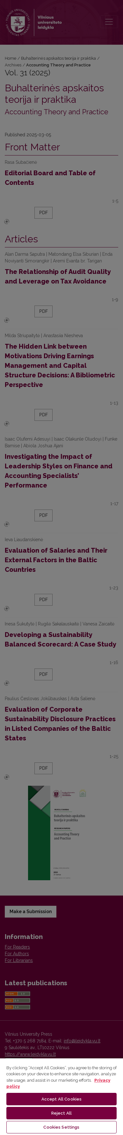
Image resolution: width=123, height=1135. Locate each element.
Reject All (61, 1113)
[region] (61, 1096)
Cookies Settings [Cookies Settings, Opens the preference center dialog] (61, 1127)
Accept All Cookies (61, 1099)
